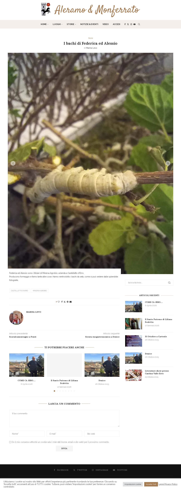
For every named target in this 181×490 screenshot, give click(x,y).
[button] (13, 163)
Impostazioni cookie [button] (133, 484)
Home (44, 24)
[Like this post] (59, 301)
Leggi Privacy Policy (168, 484)
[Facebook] (125, 24)
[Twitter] (128, 24)
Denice (102, 380)
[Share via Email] (71, 301)
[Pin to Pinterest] (67, 301)
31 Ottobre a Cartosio (156, 336)
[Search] (139, 24)
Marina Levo (91, 48)
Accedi (116, 24)
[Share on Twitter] (65, 301)
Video (106, 24)
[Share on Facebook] (62, 301)
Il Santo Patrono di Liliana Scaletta (64, 381)
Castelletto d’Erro (19, 291)
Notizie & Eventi (89, 24)
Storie (70, 24)
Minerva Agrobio (40, 291)
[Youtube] (134, 24)
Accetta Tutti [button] (151, 484)
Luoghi (57, 24)
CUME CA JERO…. (26, 380)
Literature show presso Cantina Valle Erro (157, 372)
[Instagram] (131, 24)
